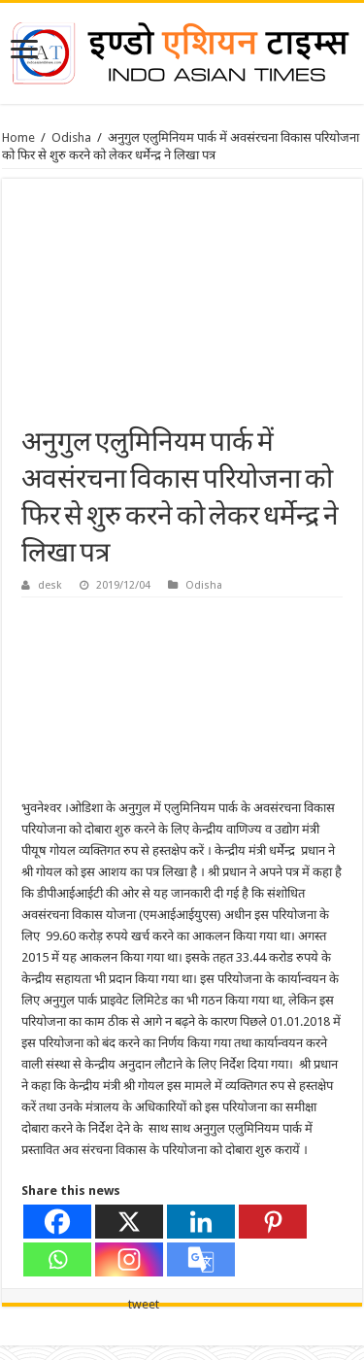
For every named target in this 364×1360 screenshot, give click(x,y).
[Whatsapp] (57, 1259)
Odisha (71, 137)
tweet (143, 1304)
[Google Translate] (201, 1259)
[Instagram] (129, 1259)
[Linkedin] (201, 1222)
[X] (129, 1222)
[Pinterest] (273, 1222)
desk (50, 585)
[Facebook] (57, 1222)
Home (18, 137)
